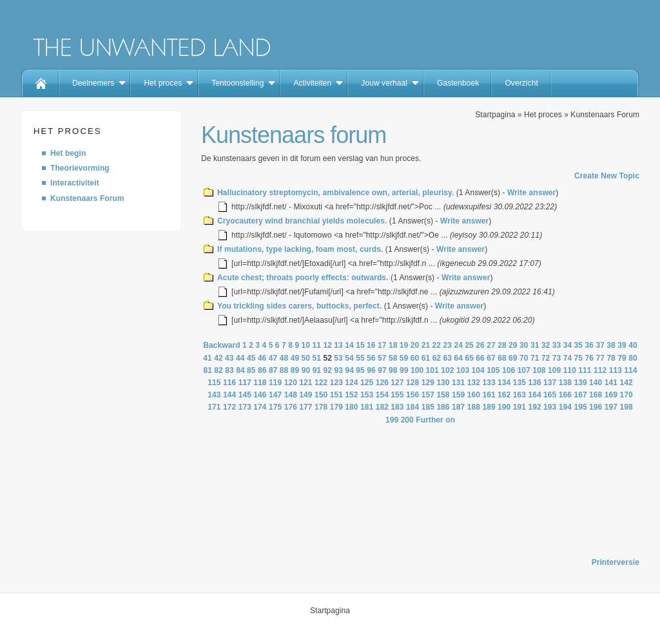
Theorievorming (80, 168)
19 (404, 345)
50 (306, 358)
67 (491, 358)
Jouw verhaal (384, 83)
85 (251, 370)
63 (447, 358)
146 (259, 394)
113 (615, 370)
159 (458, 394)
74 (567, 358)
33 (556, 345)
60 (415, 358)
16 (371, 345)
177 (305, 407)
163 (519, 394)
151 (336, 394)
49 (295, 358)
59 (404, 358)
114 (630, 370)
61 (426, 358)
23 (447, 345)
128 (412, 382)
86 (262, 370)
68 (502, 358)
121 (305, 382)
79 (621, 358)
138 (565, 382)
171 (214, 407)
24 (458, 345)
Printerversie (615, 562)
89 (295, 370)
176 (290, 407)
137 (549, 382)
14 (349, 345)
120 (290, 382)
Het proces (163, 83)
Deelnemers (93, 83)
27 (491, 345)
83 (229, 370)
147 (275, 394)
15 (360, 345)
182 (382, 407)
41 (207, 358)
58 (393, 358)
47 (273, 358)
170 (625, 394)
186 (442, 407)
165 (549, 394)
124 (351, 382)
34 (567, 345)
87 (273, 370)
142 (625, 382)
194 (565, 407)
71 (534, 358)
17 (382, 345)
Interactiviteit (74, 182)
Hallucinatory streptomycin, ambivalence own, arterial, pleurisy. (335, 192)
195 (580, 407)
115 (214, 382)
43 (229, 358)
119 (275, 382)
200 (407, 419)
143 (214, 394)
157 (428, 394)
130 (442, 382)
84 (240, 370)
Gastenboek (458, 83)
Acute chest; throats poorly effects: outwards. (303, 277)
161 (488, 394)
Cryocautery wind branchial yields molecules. (302, 220)
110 (569, 370)
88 (284, 370)
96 (371, 370)
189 (488, 407)
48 (284, 358)
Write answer (531, 192)
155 (397, 394)
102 (447, 370)
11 (316, 345)
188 (473, 407)
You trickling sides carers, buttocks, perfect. (299, 305)
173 (244, 407)
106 (508, 370)
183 (397, 407)
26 (480, 345)
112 (600, 370)
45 (251, 358)
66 (480, 358)
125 (366, 382)
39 (621, 345)
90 (306, 370)
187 (458, 407)
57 (382, 358)
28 (502, 345)
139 (580, 382)
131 (458, 382)
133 (488, 382)
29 (513, 345)
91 (317, 370)
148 (290, 394)
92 (328, 370)
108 (538, 370)
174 (259, 407)
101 (432, 370)
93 (338, 370)
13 (338, 345)
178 (321, 407)
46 (262, 358)
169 (611, 394)
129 (428, 382)
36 (589, 345)
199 (391, 419)
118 (259, 382)
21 (426, 345)
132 (473, 382)
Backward (221, 345)
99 (404, 370)
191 (519, 407)
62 (437, 358)
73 (556, 358)
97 (382, 370)
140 (595, 382)
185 (428, 407)
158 (442, 394)
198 (625, 407)
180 (351, 407)
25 (469, 345)
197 (611, 407)
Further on (435, 419)
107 (524, 370)
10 (306, 345)
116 (229, 382)
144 (229, 394)
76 (589, 358)
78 (611, 358)
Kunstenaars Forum (87, 198)
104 (478, 370)
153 (366, 394)
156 (412, 394)
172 (229, 407)
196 (595, 407)
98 (393, 370)
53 (338, 358)
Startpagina (495, 114)
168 (595, 394)
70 (524, 358)
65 (469, 358)
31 (534, 345)
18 (393, 345)
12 (327, 345)
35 (578, 345)
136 (534, 382)
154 (382, 394)
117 (244, 382)
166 (565, 394)
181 (366, 407)
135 (519, 382)
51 (316, 358)
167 (580, 394)
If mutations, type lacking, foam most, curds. (300, 249)
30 (524, 345)
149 (305, 394)
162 (504, 394)
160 (473, 394)
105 (493, 370)
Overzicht (521, 83)
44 (240, 358)
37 (600, 345)
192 (534, 407)
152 (351, 394)
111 (584, 370)
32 (545, 345)
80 (632, 358)
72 (545, 358)
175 (275, 407)
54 (349, 358)
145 (244, 394)
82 (218, 370)
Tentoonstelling (237, 83)
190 (504, 407)
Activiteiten (312, 83)
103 (462, 370)
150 (321, 394)
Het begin (68, 153)
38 (611, 345)
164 (534, 394)
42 (218, 358)
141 (611, 382)
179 (336, 407)
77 (600, 358)
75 (578, 358)
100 (417, 370)
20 (415, 345)
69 (513, 358)
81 (207, 370)
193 (549, 407)
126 (382, 382)
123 (336, 382)
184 (412, 407)
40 (632, 345)
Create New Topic (606, 175)
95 (360, 370)
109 (554, 370)
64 (458, 358)
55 (360, 358)
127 (397, 382)
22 (437, 345)
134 (504, 382)
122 (321, 382)
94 (349, 370)
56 (371, 358)
